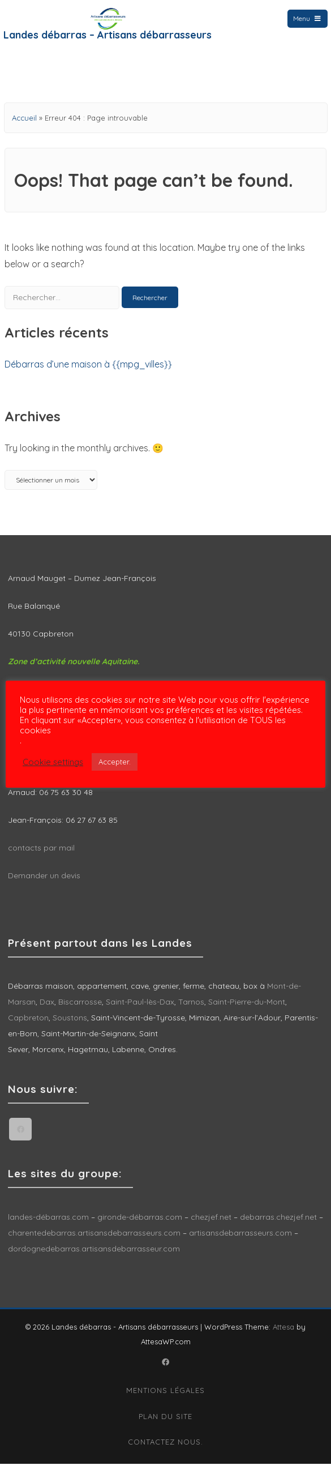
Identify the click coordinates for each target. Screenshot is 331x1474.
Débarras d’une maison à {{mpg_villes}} (88, 374)
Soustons (70, 1028)
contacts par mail (41, 858)
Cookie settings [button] (53, 762)
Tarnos (191, 1012)
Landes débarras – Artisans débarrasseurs (107, 34)
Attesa (283, 1336)
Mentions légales (165, 1400)
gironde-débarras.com (139, 1227)
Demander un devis (44, 886)
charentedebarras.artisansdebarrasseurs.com (94, 1243)
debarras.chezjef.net (279, 1227)
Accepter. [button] (114, 761)
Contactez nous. (165, 1451)
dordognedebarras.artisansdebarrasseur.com (94, 1259)
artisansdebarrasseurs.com (240, 1243)
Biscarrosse (80, 1012)
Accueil (24, 128)
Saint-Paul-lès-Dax (140, 1012)
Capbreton (28, 1028)
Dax (47, 1012)
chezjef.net (211, 1227)
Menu (307, 18)
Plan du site (165, 1426)
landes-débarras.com (48, 1227)
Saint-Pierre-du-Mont (246, 1012)
